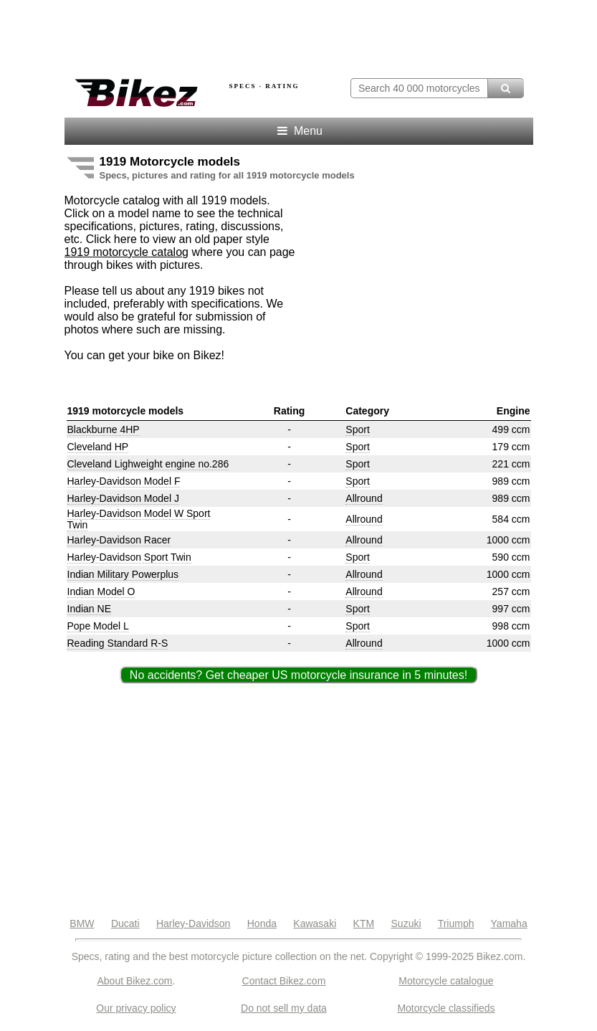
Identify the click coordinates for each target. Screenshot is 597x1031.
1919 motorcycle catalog (126, 252)
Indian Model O (101, 591)
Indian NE (89, 608)
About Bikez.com (134, 981)
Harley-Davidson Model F (124, 481)
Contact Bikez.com (284, 981)
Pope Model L (98, 626)
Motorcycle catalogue (445, 981)
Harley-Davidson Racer (119, 540)
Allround (363, 498)
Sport (357, 429)
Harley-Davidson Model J (123, 498)
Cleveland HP (98, 446)
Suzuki (406, 923)
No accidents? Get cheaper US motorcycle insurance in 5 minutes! (298, 675)
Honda (262, 923)
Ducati (125, 923)
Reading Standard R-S (117, 643)
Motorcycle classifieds (446, 1008)
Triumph (456, 923)
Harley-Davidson (193, 923)
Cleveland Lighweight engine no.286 (148, 464)
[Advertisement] (232, 34)
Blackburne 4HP (103, 429)
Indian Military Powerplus (123, 574)
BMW (82, 923)
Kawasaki (314, 923)
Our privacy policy (136, 1008)
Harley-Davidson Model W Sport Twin (139, 519)
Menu (298, 131)
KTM (364, 923)
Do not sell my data (284, 1008)
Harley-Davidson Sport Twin (129, 557)
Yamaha (509, 923)
